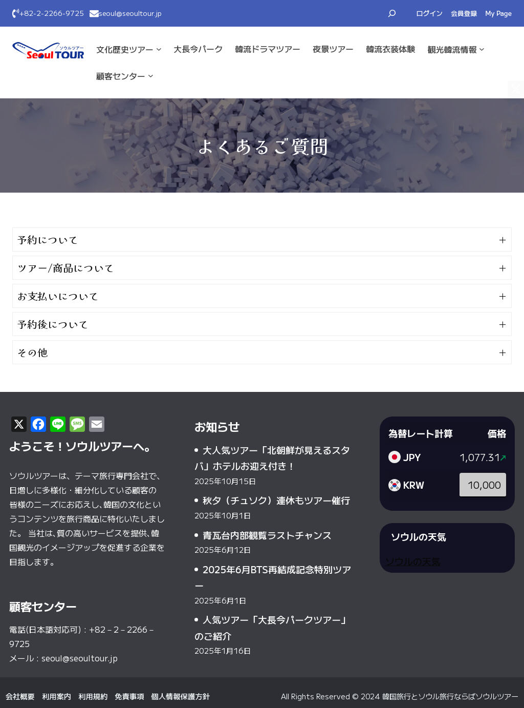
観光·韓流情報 (451, 49)
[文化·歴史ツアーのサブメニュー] (159, 49)
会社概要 (20, 696)
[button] (262, 239)
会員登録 (464, 13)
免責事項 (129, 696)
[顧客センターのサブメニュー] (151, 75)
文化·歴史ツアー (125, 49)
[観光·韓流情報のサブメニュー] (482, 49)
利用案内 (56, 696)
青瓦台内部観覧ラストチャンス (267, 535)
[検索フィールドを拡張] (392, 13)
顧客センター (120, 76)
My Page (498, 13)
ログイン (430, 13)
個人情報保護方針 (180, 696)
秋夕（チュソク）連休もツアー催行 (276, 500)
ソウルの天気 (413, 561)
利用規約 (92, 696)
